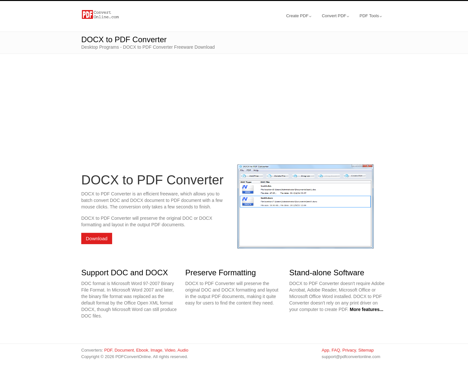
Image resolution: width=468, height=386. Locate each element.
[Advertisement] (234, 99)
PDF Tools (370, 15)
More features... (366, 309)
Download (97, 238)
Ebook (142, 350)
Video (170, 350)
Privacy (349, 350)
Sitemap (366, 350)
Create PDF (298, 15)
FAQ (336, 350)
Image (156, 350)
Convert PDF (335, 15)
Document (124, 350)
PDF (108, 350)
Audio (182, 350)
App (325, 350)
